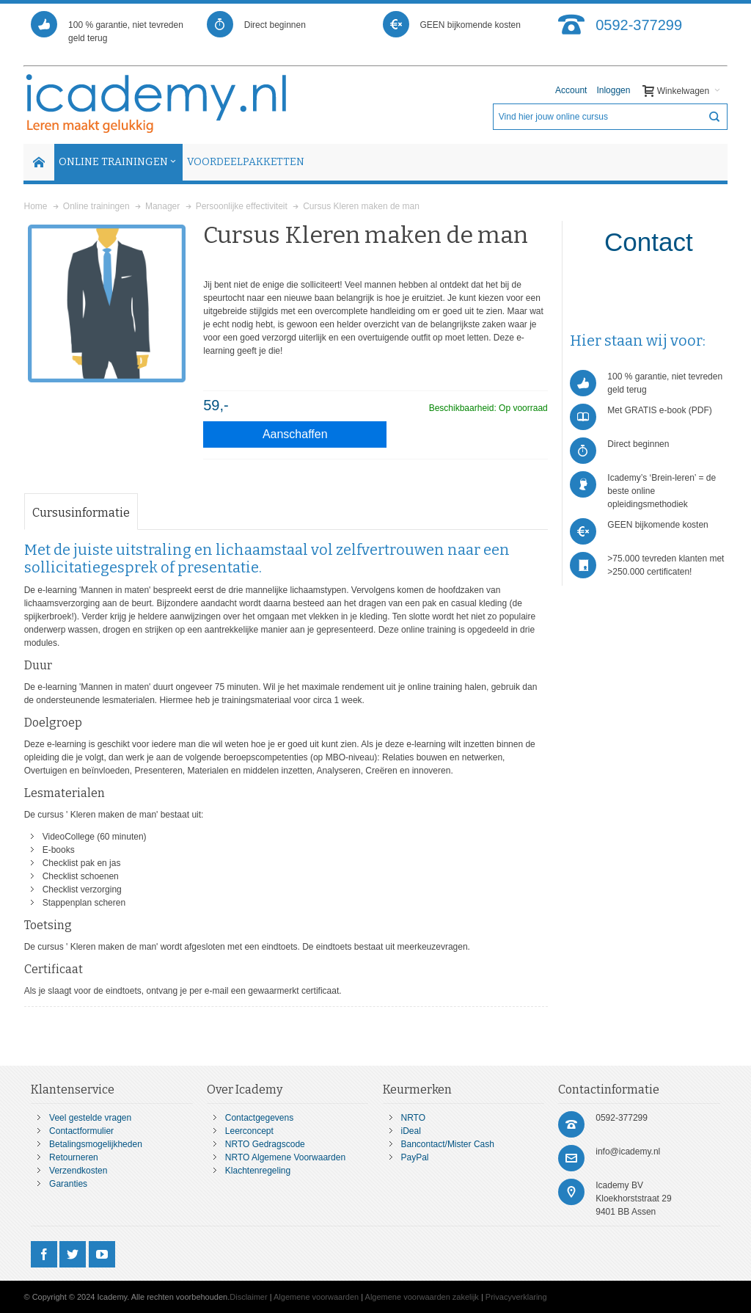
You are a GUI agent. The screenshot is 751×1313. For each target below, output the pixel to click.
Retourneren (73, 1157)
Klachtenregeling (257, 1170)
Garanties (68, 1184)
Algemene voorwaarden (316, 1296)
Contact (648, 242)
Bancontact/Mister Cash (447, 1144)
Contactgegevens (259, 1118)
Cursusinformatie (81, 513)
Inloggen (613, 90)
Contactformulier (81, 1131)
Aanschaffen (295, 434)
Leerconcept (249, 1131)
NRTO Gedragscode (265, 1144)
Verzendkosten (78, 1170)
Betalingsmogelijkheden (95, 1144)
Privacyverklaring (516, 1296)
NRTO (413, 1118)
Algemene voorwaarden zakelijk (422, 1296)
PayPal (415, 1157)
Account (571, 90)
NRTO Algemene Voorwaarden (285, 1157)
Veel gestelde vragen (90, 1118)
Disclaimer (248, 1296)
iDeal (411, 1131)
